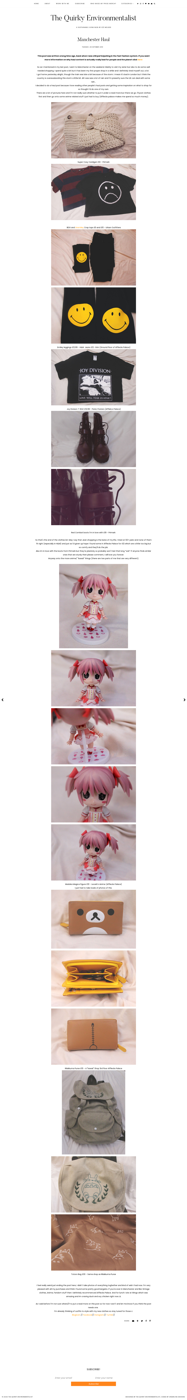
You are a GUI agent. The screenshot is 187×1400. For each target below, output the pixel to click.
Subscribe (80, 4)
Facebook (87, 1315)
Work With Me (62, 4)
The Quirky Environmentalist (94, 17)
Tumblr (109, 1315)
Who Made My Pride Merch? (103, 4)
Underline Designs (177, 1397)
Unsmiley (79, 227)
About (47, 4)
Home (36, 4)
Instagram (99, 1315)
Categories (126, 4)
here (140, 59)
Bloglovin (76, 1315)
